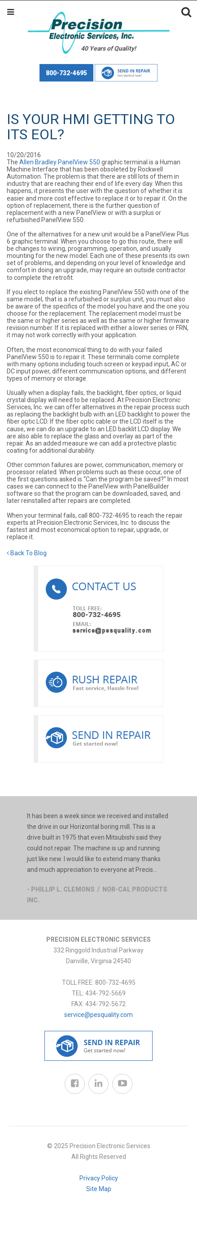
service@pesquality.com (98, 1014)
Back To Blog (27, 553)
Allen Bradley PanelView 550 (59, 162)
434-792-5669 (105, 993)
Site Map (98, 1188)
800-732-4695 (66, 73)
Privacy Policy (98, 1178)
